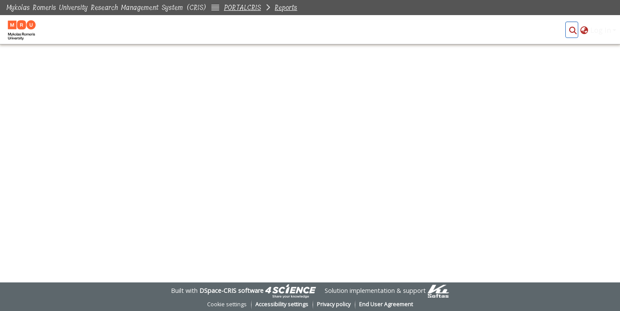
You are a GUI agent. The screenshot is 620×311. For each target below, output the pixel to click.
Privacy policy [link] (333, 304)
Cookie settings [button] (227, 304)
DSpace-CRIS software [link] (231, 290)
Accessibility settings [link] (281, 304)
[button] (572, 30)
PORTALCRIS (242, 7)
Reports (286, 7)
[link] (290, 290)
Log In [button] (601, 30)
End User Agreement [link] (386, 304)
